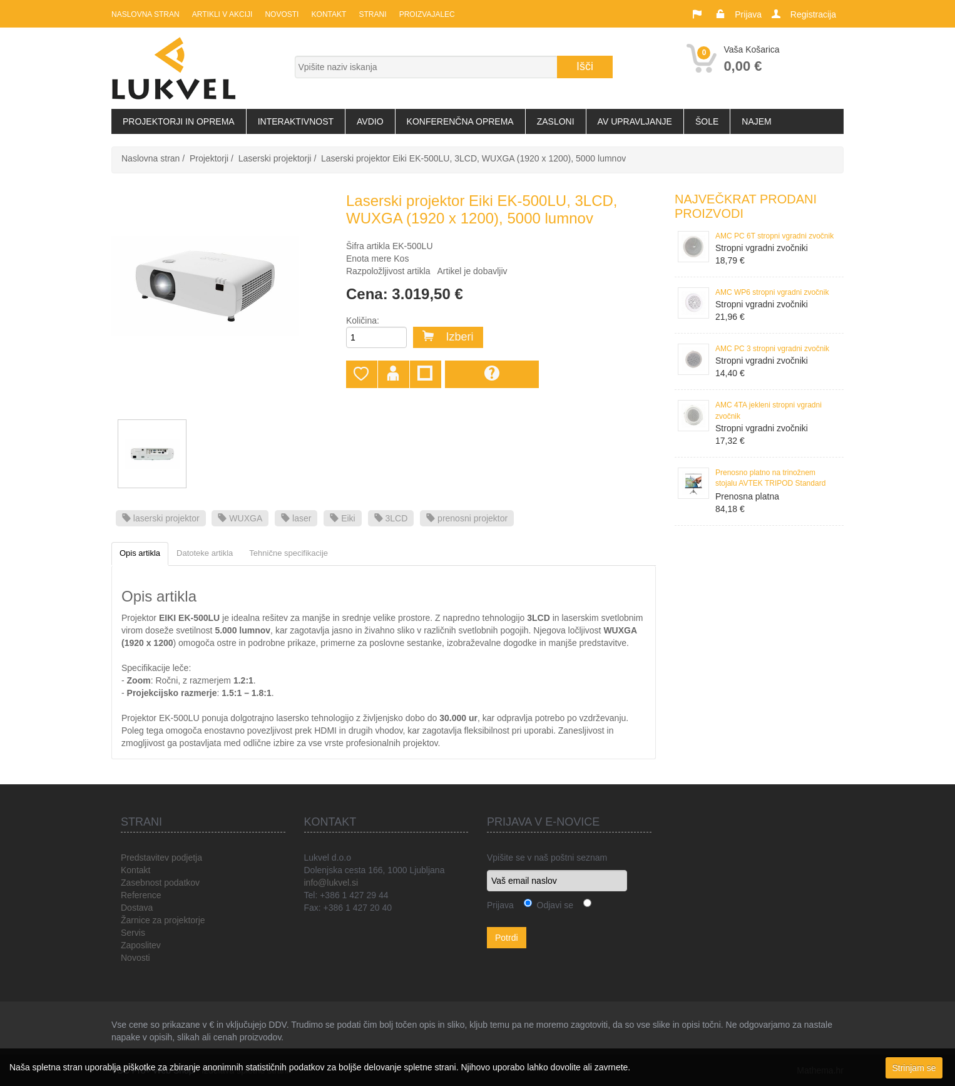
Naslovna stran (145, 14)
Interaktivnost (296, 121)
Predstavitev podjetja (161, 858)
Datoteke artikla (204, 553)
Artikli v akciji (222, 14)
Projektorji (209, 158)
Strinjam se (914, 1068)
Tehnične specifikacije (288, 553)
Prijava (748, 14)
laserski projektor (161, 518)
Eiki (342, 518)
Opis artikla (140, 553)
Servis (133, 933)
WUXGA (240, 518)
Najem (756, 121)
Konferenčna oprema (460, 121)
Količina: (362, 320)
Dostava (137, 908)
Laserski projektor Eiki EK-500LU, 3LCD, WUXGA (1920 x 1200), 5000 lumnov (473, 158)
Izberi (448, 336)
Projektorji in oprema (179, 121)
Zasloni (556, 121)
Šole (706, 121)
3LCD (391, 518)
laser (296, 518)
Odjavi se (552, 905)
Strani (372, 14)
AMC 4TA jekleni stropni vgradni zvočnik (768, 410)
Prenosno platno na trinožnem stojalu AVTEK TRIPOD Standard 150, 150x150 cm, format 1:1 (770, 479)
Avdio (370, 121)
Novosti (282, 14)
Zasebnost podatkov (160, 883)
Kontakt (328, 14)
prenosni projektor (467, 518)
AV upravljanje (635, 121)
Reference (141, 895)
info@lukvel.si (331, 883)
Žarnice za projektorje (163, 920)
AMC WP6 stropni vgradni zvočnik (772, 292)
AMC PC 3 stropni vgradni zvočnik (772, 348)
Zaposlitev (141, 945)
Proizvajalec (426, 14)
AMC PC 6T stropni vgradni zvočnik (774, 236)
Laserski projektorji (275, 158)
